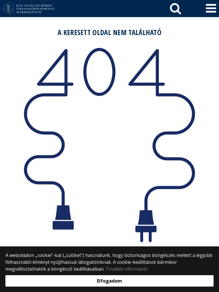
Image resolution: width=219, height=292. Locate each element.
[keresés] (175, 8)
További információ (126, 269)
